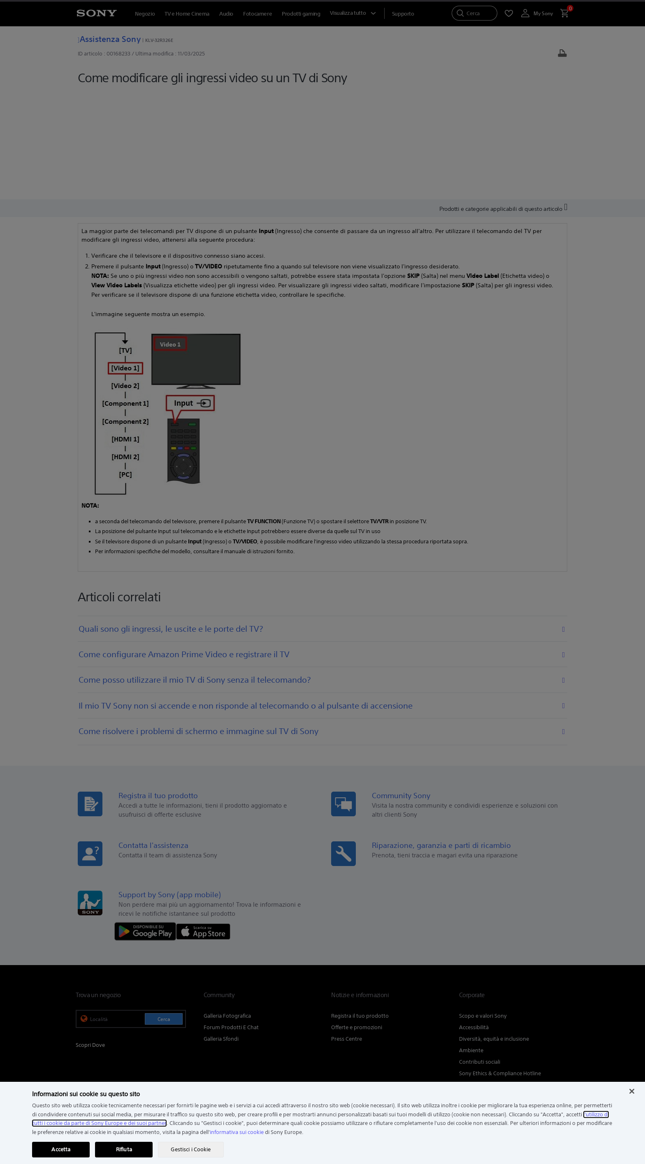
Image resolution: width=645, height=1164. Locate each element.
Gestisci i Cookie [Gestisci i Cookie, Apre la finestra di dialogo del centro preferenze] (191, 1149)
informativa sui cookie (237, 1132)
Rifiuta (124, 1149)
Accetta (60, 1149)
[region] (322, 1123)
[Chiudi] (632, 1091)
